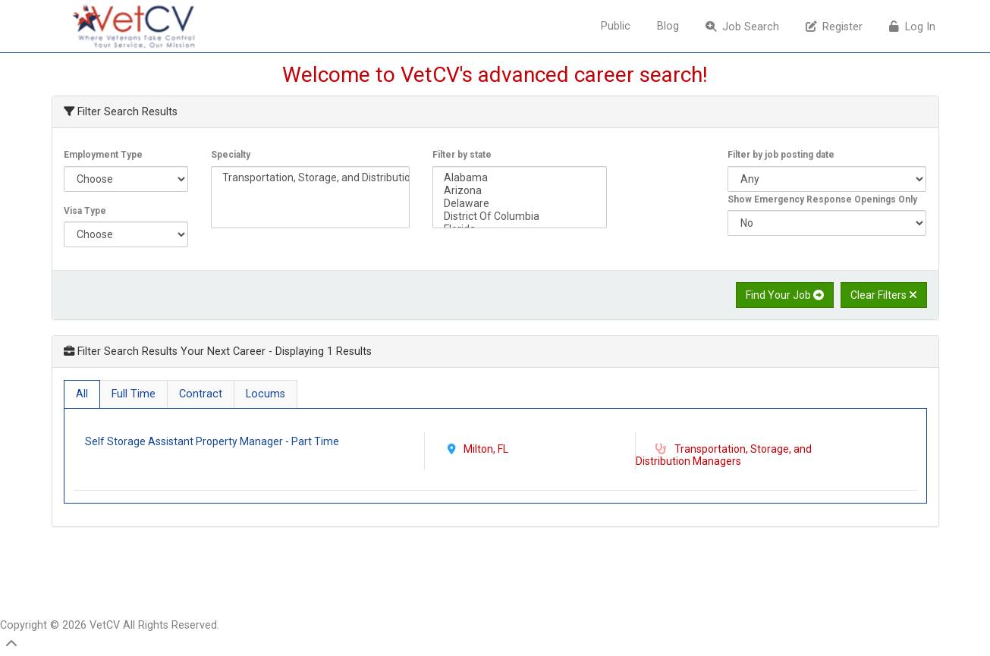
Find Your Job (785, 295)
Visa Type (85, 211)
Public (615, 26)
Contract (200, 394)
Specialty (230, 154)
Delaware (519, 203)
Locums (265, 394)
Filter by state (462, 154)
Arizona (519, 190)
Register (834, 26)
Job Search (742, 26)
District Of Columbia (519, 216)
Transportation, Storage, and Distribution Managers (310, 177)
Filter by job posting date (781, 154)
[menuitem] (617, 26)
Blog (668, 26)
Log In (912, 26)
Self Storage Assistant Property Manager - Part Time (213, 441)
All (82, 394)
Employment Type (103, 154)
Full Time (134, 394)
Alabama (519, 177)
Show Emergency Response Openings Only (822, 199)
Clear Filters (883, 295)
